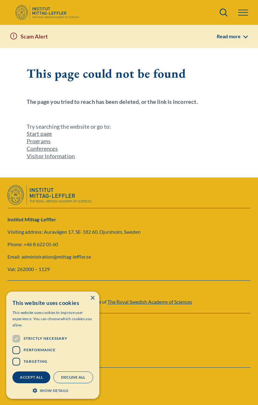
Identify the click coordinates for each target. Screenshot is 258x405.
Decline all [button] (73, 377)
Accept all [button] (31, 377)
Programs (39, 141)
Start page (39, 133)
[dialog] (52, 345)
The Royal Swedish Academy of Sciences (149, 302)
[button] (243, 13)
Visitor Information (51, 156)
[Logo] (47, 12)
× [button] (92, 298)
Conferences (42, 148)
